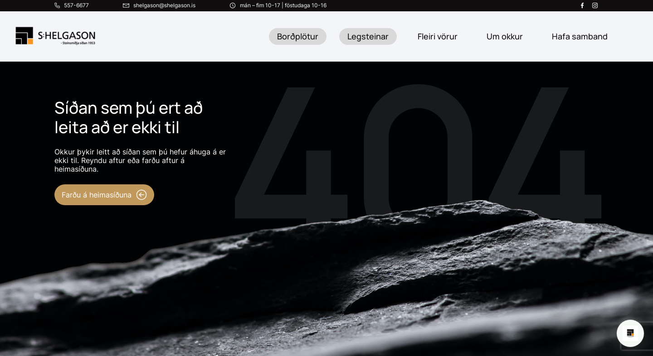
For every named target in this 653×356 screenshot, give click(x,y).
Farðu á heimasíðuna (104, 194)
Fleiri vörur (438, 36)
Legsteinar (368, 36)
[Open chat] (630, 333)
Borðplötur (297, 36)
